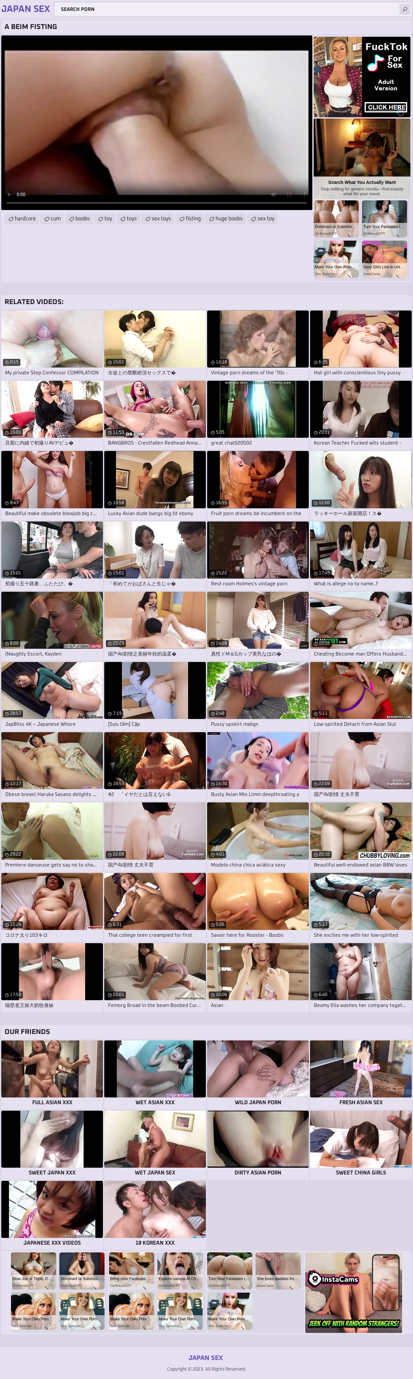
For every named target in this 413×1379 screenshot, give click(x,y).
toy (108, 218)
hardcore (25, 218)
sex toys (161, 218)
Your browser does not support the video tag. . (156, 122)
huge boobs (229, 218)
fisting (193, 218)
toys (132, 218)
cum (56, 218)
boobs (83, 218)
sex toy (265, 218)
